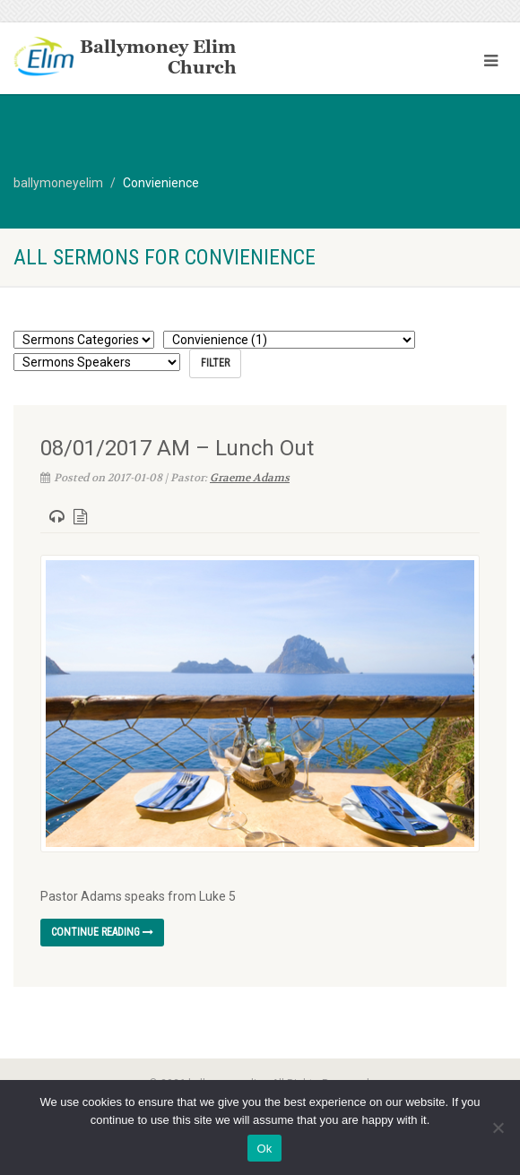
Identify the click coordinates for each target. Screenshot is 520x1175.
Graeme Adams (250, 478)
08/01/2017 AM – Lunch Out (177, 448)
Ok (264, 1148)
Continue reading (102, 932)
